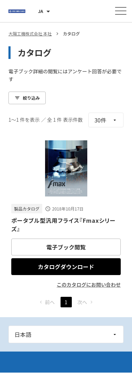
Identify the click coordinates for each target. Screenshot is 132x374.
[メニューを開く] (120, 10)
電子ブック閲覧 (66, 247)
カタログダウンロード (66, 266)
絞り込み (27, 98)
